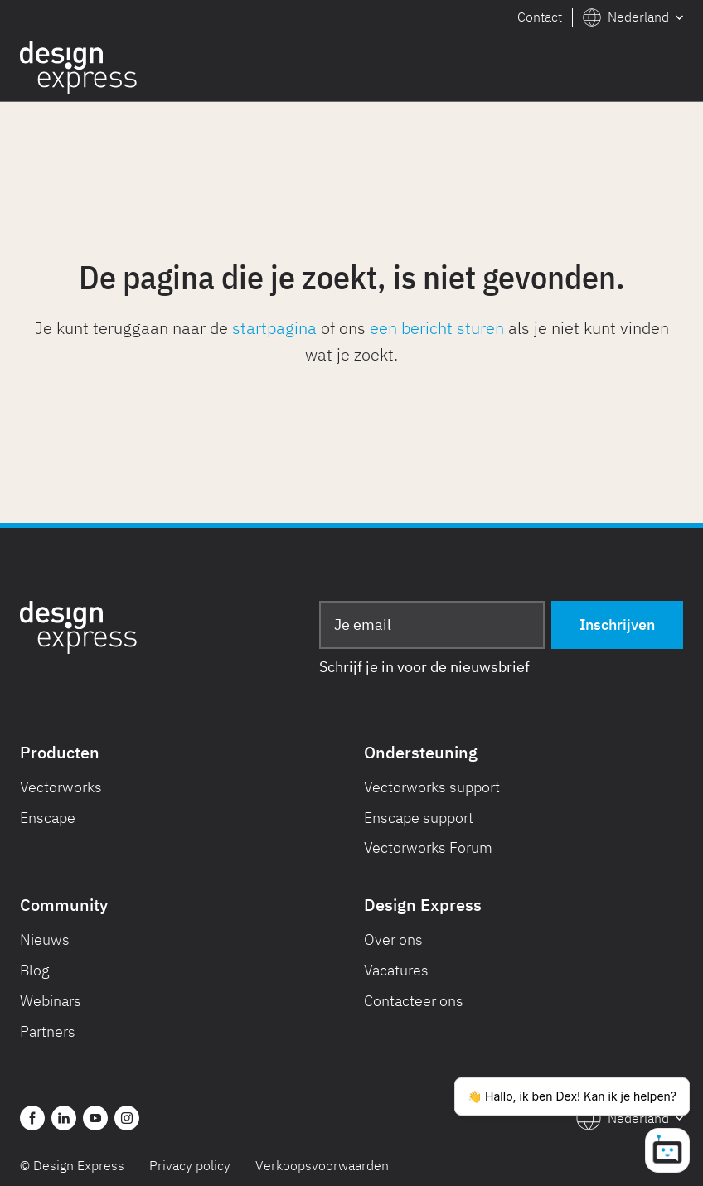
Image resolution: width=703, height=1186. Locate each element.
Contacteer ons (413, 1000)
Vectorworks (61, 786)
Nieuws (45, 939)
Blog (35, 970)
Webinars (50, 1000)
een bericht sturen (437, 328)
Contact (539, 16)
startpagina (274, 328)
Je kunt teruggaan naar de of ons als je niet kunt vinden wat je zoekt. (352, 341)
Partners (47, 1031)
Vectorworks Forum (428, 847)
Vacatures (396, 970)
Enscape (47, 817)
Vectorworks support (432, 786)
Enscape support (418, 817)
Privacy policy (189, 1165)
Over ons (393, 939)
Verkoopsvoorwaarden (322, 1165)
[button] (633, 17)
